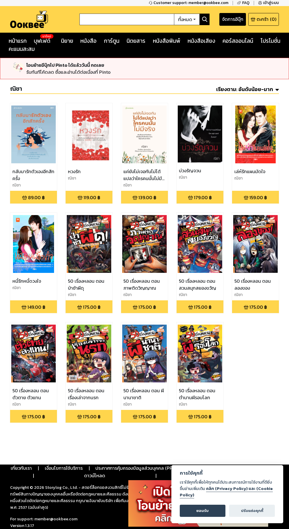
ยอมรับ (202, 510)
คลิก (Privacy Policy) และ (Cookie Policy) (226, 491)
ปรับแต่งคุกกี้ (252, 510)
